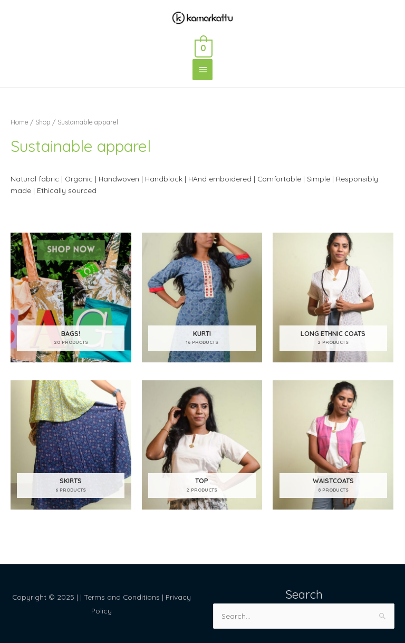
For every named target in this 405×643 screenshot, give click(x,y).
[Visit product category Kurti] (202, 297)
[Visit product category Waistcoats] (333, 445)
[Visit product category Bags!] (71, 297)
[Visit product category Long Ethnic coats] (333, 297)
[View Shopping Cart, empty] (202, 46)
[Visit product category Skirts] (71, 445)
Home (19, 122)
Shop (43, 122)
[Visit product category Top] (202, 445)
